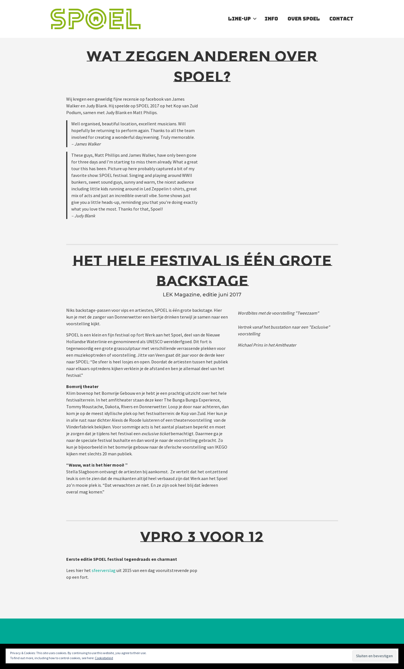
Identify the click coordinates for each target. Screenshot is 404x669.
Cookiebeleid (104, 658)
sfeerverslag (104, 570)
